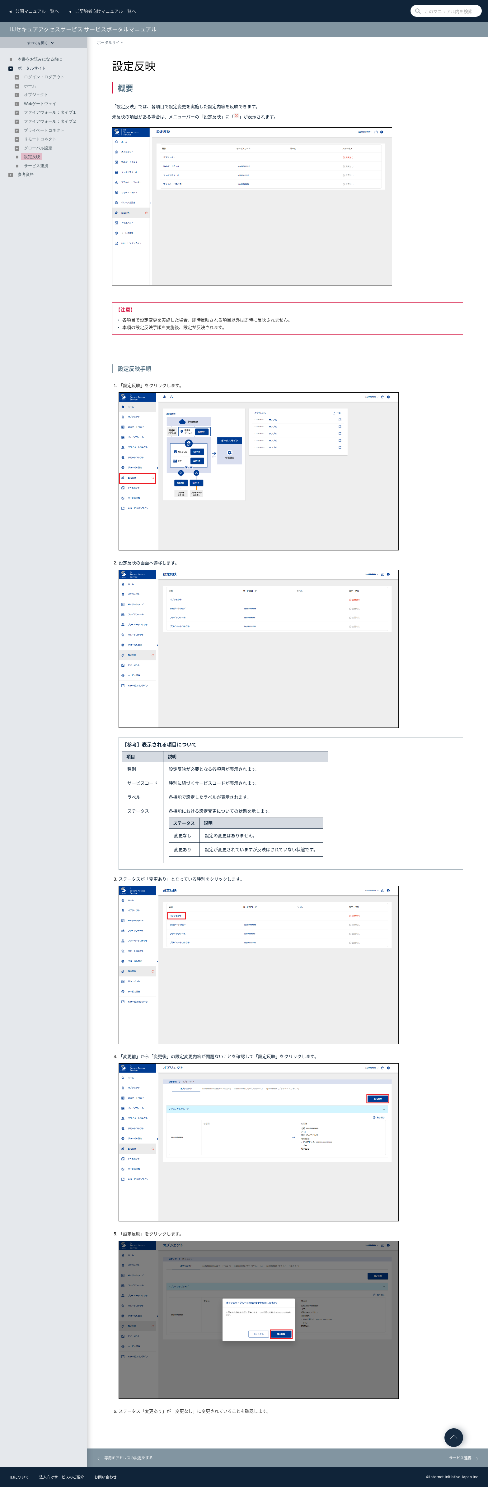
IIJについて (19, 1477)
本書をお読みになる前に (40, 59)
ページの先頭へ (453, 1437)
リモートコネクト (40, 139)
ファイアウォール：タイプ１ (50, 112)
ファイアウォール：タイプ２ (50, 121)
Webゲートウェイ (40, 103)
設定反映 (32, 156)
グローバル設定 (38, 148)
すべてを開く (40, 43)
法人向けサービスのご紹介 (61, 1477)
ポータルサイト (110, 42)
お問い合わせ (105, 1477)
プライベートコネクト (44, 130)
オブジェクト (36, 94)
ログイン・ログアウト (44, 77)
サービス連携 (36, 165)
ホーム (30, 86)
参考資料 (26, 174)
